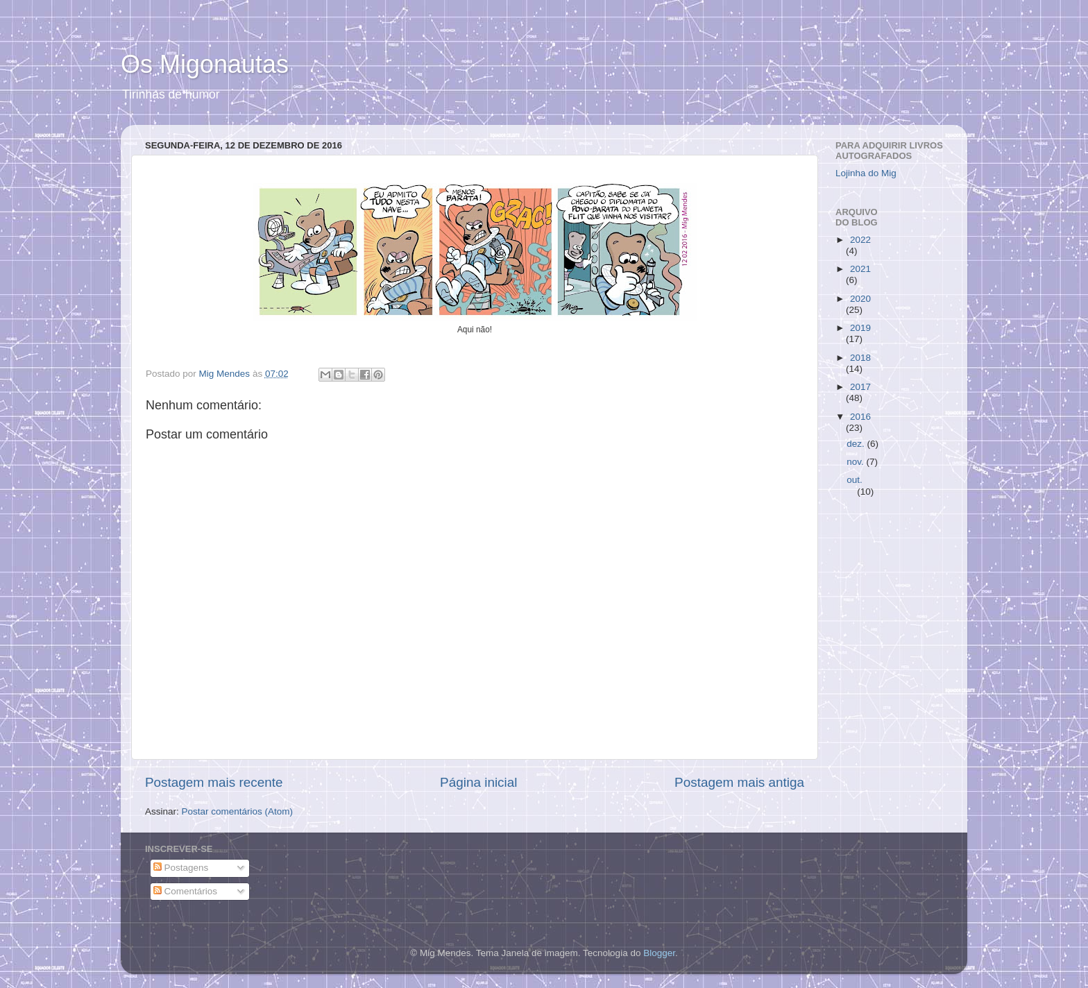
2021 (860, 269)
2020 (860, 298)
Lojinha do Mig (865, 173)
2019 (860, 328)
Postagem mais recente (213, 782)
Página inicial (478, 782)
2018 (860, 357)
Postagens (181, 867)
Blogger (659, 953)
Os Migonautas (205, 64)
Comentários (185, 891)
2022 (860, 240)
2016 (860, 416)
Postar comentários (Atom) (238, 811)
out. (854, 480)
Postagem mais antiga (739, 782)
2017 (860, 387)
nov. (856, 462)
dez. (857, 443)
